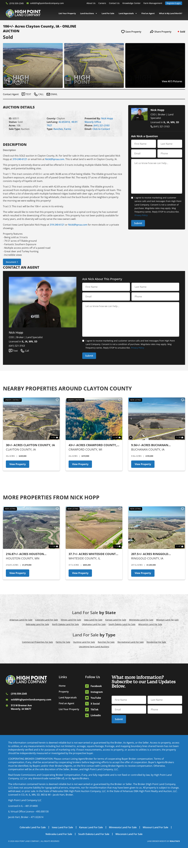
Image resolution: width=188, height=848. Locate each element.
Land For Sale (108, 13)
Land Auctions (88, 13)
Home (62, 685)
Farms (67, 129)
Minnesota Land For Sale (141, 619)
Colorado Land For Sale (46, 619)
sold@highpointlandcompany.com (47, 3)
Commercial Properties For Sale (37, 642)
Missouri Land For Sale (167, 619)
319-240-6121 (19, 159)
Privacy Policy (141, 215)
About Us (91, 3)
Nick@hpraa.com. (55, 159)
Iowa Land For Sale (93, 619)
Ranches (58, 129)
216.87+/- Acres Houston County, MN (25, 554)
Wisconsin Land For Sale (150, 624)
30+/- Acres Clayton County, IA (30, 445)
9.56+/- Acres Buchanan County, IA (149, 445)
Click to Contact (101, 129)
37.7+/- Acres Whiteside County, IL (93, 554)
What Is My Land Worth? (170, 13)
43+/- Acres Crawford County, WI (93, 445)
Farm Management (152, 3)
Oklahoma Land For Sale (94, 624)
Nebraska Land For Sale (37, 624)
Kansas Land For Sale (115, 619)
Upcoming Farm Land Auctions (94, 646)
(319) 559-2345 (16, 3)
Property (64, 691)
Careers (102, 3)
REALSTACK (175, 841)
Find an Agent (148, 13)
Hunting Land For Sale (84, 642)
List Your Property (67, 13)
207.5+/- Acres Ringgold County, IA (149, 554)
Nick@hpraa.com (77, 224)
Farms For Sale (63, 642)
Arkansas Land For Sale (21, 619)
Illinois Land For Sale (71, 619)
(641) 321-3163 (101, 125)
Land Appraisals (128, 13)
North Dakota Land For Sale (65, 624)
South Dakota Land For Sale (122, 624)
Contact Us (114, 3)
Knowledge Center (131, 3)
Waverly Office (93, 122)
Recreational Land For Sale (131, 642)
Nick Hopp (107, 118)
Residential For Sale (156, 642)
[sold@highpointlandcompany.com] (28, 3)
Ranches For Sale (106, 642)
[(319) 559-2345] (7, 3)
